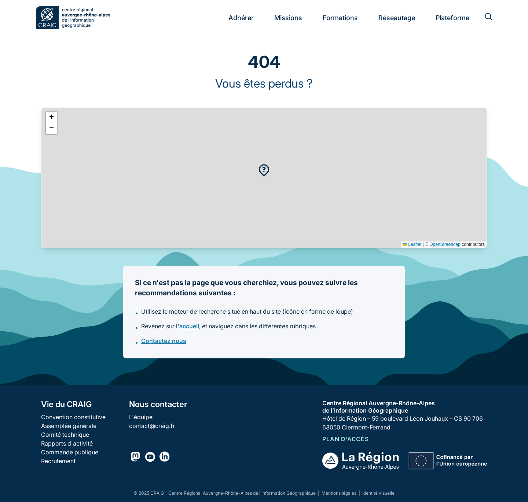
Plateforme (452, 18)
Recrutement (58, 461)
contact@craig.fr (152, 425)
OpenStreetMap (445, 244)
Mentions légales (340, 493)
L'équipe (141, 417)
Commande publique (69, 452)
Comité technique (65, 434)
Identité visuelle (378, 493)
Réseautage (396, 18)
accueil (189, 326)
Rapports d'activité (67, 443)
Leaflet (412, 244)
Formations (340, 18)
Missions (288, 18)
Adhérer (241, 18)
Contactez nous (163, 340)
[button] (264, 170)
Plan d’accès (345, 439)
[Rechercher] (484, 17)
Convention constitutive (73, 417)
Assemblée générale (68, 425)
